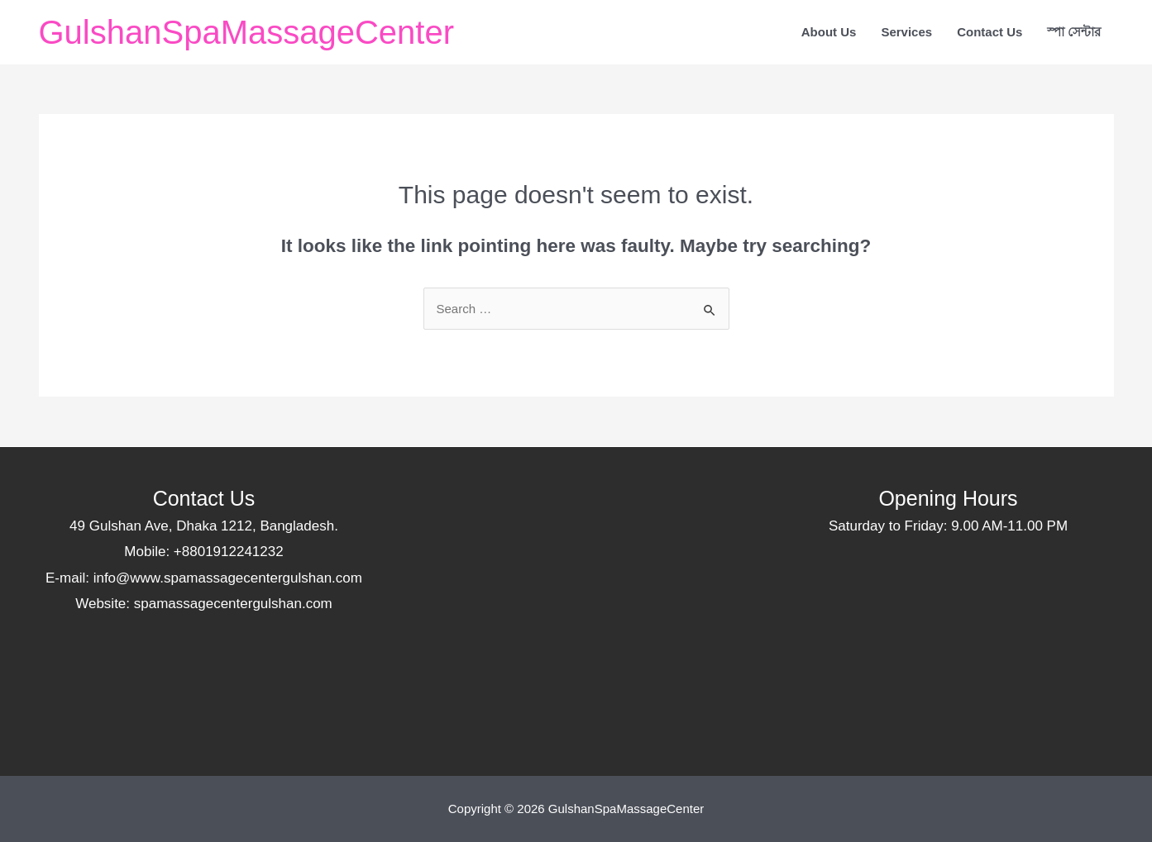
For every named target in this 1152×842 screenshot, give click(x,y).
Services (906, 32)
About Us (829, 32)
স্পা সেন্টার (1074, 32)
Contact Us (989, 32)
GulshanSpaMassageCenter (247, 32)
